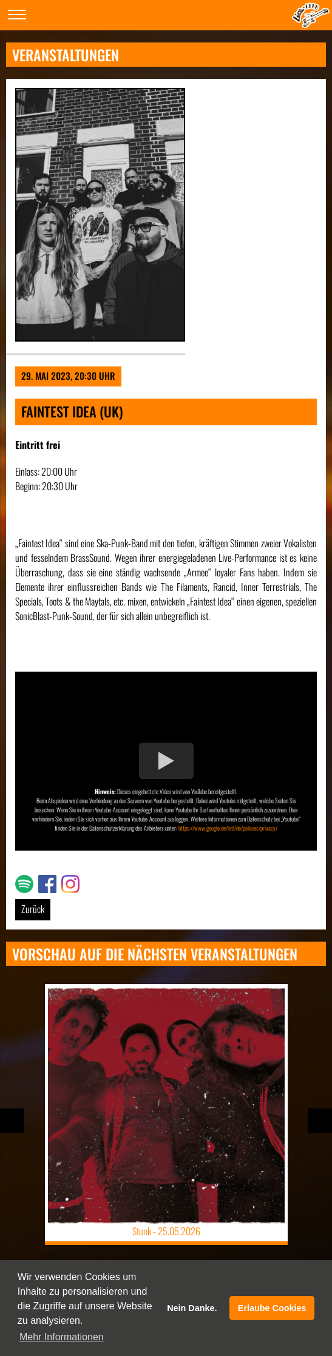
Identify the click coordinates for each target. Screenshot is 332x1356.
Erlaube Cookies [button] (272, 1308)
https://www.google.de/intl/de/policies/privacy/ (227, 827)
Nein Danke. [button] (192, 1308)
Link (22, 882)
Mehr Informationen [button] (61, 1337)
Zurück (32, 909)
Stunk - (166, 1231)
